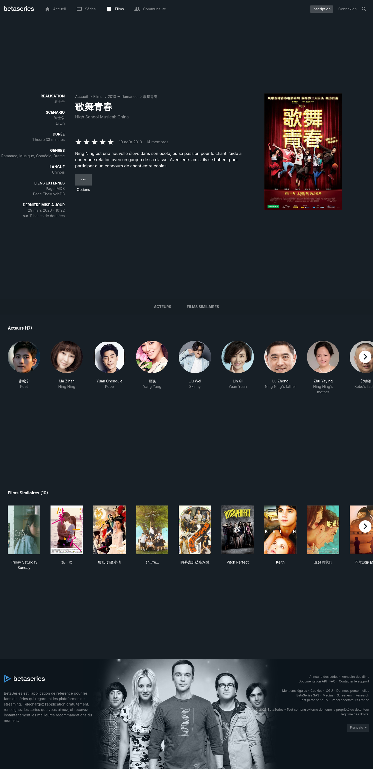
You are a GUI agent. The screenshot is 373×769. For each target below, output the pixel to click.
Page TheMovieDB (49, 194)
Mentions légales (294, 691)
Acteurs (162, 306)
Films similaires (203, 306)
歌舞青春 (150, 96)
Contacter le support (354, 681)
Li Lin (60, 123)
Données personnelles (352, 691)
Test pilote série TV (314, 700)
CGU (329, 691)
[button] (24, 368)
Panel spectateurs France (350, 700)
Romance (129, 96)
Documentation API (313, 681)
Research (362, 695)
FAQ (332, 681)
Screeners (344, 695)
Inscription (322, 9)
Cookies (316, 691)
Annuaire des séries (323, 677)
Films (97, 96)
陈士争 (59, 101)
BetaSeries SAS (307, 695)
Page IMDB (55, 188)
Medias (328, 695)
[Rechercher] (364, 9)
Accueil (81, 96)
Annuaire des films (355, 677)
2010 (112, 96)
